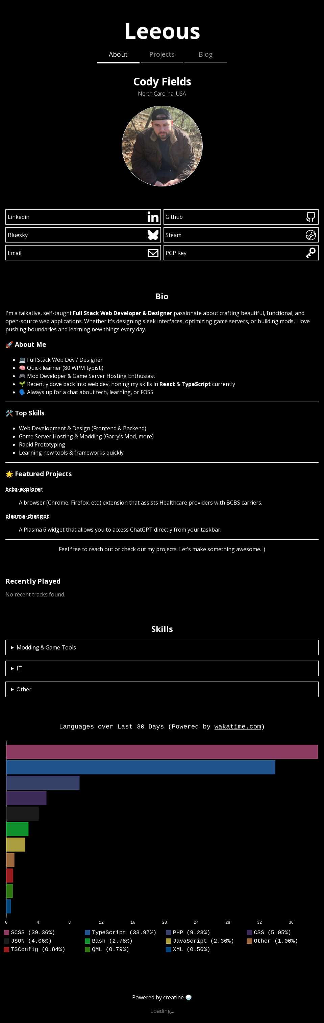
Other (24, 689)
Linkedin (83, 216)
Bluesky (83, 235)
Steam (241, 235)
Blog (206, 54)
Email (83, 253)
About (118, 54)
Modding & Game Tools (46, 647)
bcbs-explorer (24, 489)
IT (19, 668)
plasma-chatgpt (27, 516)
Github (241, 216)
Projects (161, 54)
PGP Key (241, 253)
